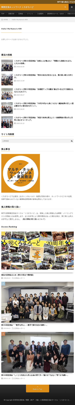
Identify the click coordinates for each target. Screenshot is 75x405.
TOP (2, 14)
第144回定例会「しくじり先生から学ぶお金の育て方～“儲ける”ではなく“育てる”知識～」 (35, 375)
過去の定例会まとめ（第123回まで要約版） (17, 275)
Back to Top (37, 389)
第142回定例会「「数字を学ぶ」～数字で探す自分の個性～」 (24, 325)
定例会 (20, 14)
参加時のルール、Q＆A (55, 14)
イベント (30, 14)
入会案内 (40, 14)
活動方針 (11, 14)
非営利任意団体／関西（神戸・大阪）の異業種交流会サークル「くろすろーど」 (42, 400)
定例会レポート (19, 278)
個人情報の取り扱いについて (34, 219)
